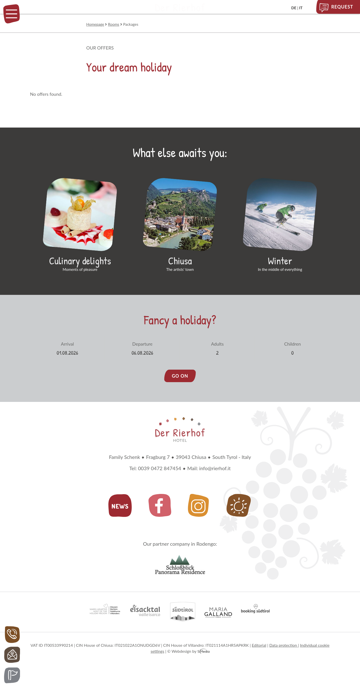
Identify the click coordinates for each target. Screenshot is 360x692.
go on (180, 396)
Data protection (283, 665)
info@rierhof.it (215, 489)
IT (300, 8)
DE (293, 8)
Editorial (259, 665)
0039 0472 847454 (159, 489)
